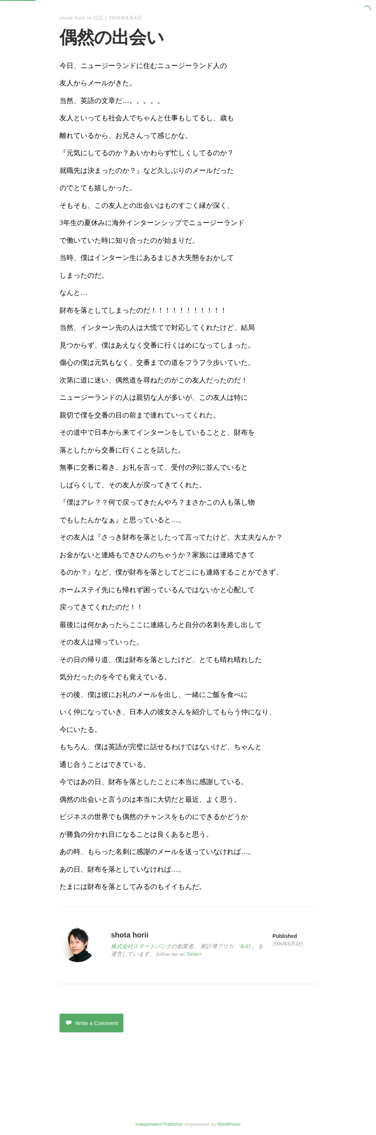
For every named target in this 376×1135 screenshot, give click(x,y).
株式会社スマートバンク (141, 946)
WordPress (229, 1124)
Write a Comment (91, 1023)
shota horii (72, 18)
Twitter (194, 954)
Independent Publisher (159, 1124)
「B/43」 (245, 946)
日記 (98, 18)
